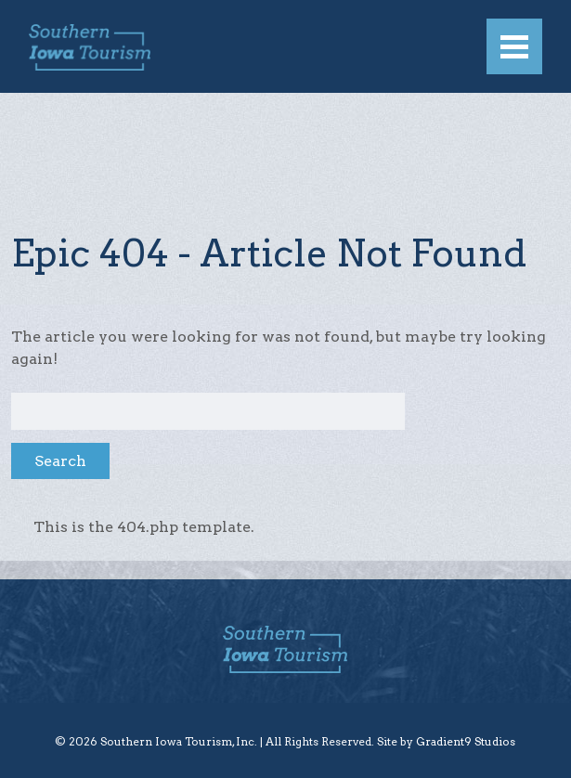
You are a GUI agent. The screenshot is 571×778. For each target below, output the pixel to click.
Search (60, 461)
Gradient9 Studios (465, 741)
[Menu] (514, 46)
